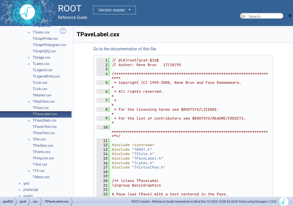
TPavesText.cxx (45, 127)
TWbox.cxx (41, 177)
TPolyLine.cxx (43, 158)
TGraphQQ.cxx (44, 51)
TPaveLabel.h (147, 158)
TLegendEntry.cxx (46, 76)
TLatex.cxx (41, 64)
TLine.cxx (40, 83)
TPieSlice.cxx (43, 146)
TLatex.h (143, 163)
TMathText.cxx (44, 102)
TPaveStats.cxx (44, 120)
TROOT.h (142, 149)
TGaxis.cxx (41, 32)
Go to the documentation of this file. (125, 49)
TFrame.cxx (42, 26)
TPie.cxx (39, 139)
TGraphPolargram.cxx (49, 45)
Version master (111, 10)
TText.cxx (40, 165)
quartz (28, 196)
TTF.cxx (39, 171)
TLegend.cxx (42, 70)
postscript (30, 190)
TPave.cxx (41, 108)
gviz (26, 183)
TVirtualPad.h (148, 167)
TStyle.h (143, 153)
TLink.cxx (40, 89)
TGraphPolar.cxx (45, 39)
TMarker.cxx (42, 95)
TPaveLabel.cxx (45, 114)
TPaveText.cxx (44, 133)
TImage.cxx (41, 58)
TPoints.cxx (41, 152)
